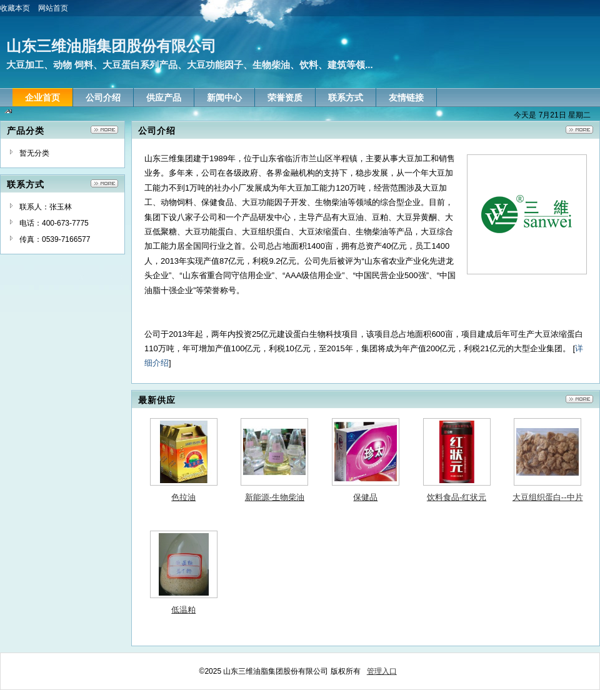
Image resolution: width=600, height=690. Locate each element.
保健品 (365, 497)
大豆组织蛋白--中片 (547, 497)
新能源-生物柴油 (274, 497)
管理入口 (382, 671)
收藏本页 (19, 8)
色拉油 (183, 497)
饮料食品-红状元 (456, 497)
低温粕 (183, 609)
